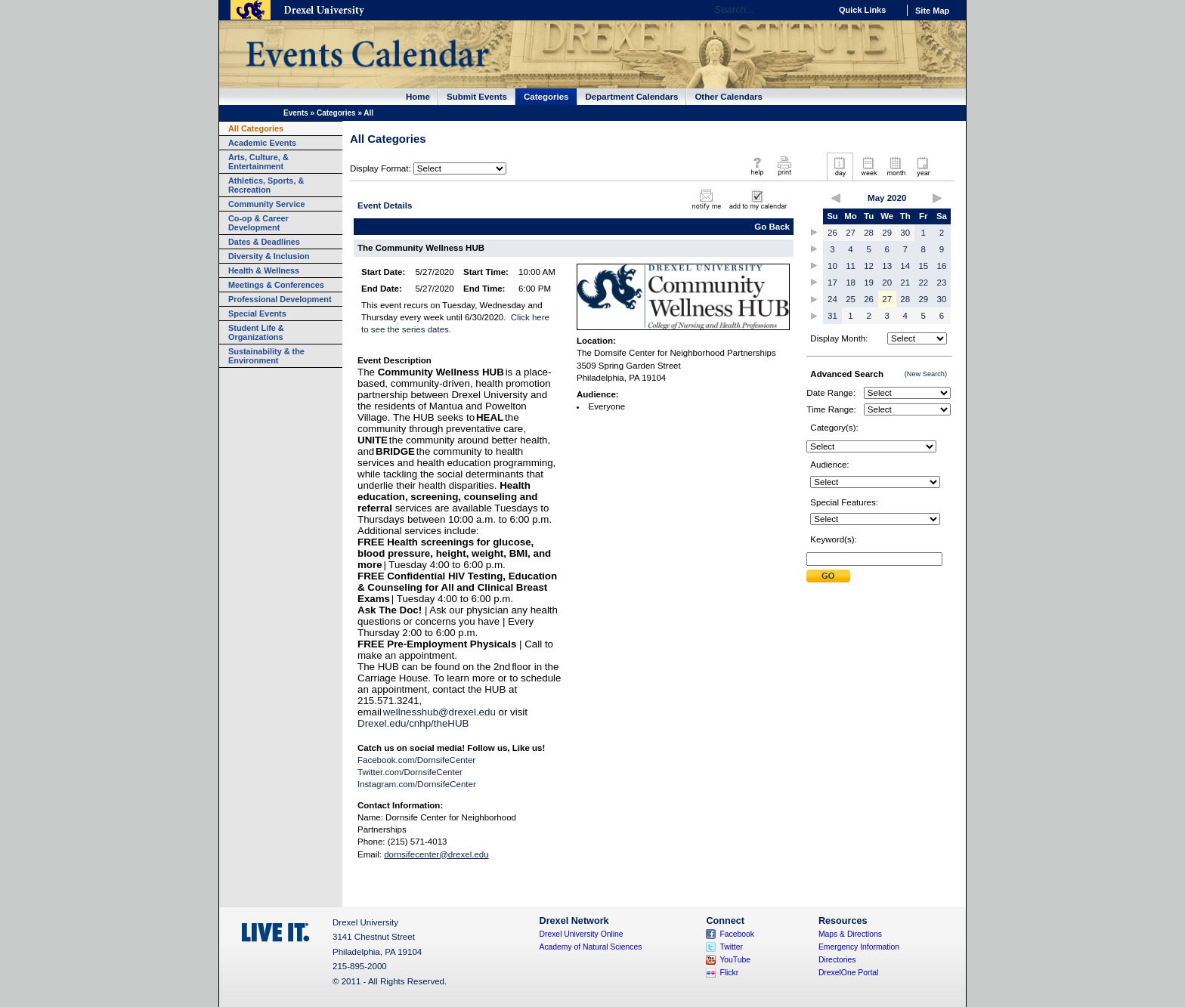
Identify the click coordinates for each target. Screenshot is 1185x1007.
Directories (837, 960)
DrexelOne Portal (848, 972)
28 (869, 232)
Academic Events (262, 142)
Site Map (932, 10)
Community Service (266, 204)
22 (923, 282)
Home (418, 96)
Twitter (731, 947)
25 (850, 299)
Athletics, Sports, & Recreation (266, 185)
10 (832, 265)
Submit (828, 576)
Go (815, 10)
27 (850, 232)
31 (832, 315)
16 (942, 265)
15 (923, 265)
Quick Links (862, 9)
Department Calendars (632, 96)
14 (905, 265)
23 (942, 282)
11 (850, 265)
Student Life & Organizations (256, 332)
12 (869, 265)
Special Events (257, 313)
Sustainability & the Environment (266, 356)
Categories (546, 96)
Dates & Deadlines (264, 241)
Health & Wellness (263, 270)
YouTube (734, 960)
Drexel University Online (581, 934)
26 (832, 232)
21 (905, 282)
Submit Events (477, 96)
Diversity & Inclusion (269, 256)
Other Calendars (729, 96)
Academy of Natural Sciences (591, 947)
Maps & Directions (850, 934)
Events (295, 113)
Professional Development (280, 299)
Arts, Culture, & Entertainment (258, 162)
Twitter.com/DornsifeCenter (410, 772)
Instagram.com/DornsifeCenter (416, 784)
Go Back (772, 226)
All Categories (255, 128)
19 (869, 282)
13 (887, 265)
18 (850, 282)
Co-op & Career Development (258, 223)
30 (905, 232)
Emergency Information (858, 947)
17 (832, 282)
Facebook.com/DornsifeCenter (416, 760)
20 (887, 282)
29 (887, 232)
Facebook (736, 934)
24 (832, 299)
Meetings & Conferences (276, 284)
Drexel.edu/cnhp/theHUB (413, 723)
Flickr (728, 972)
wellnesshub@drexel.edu (439, 712)
